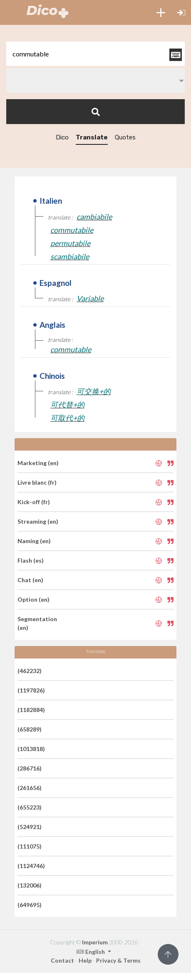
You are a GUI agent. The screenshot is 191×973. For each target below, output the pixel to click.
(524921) (29, 826)
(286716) (29, 768)
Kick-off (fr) (33, 501)
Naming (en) (34, 540)
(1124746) (31, 865)
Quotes (125, 137)
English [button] (91, 951)
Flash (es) (30, 560)
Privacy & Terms (118, 960)
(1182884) (31, 709)
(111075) (29, 846)
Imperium (95, 942)
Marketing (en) (38, 462)
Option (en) (33, 599)
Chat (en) (30, 579)
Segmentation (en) (37, 623)
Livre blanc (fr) (37, 482)
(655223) (29, 807)
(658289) (29, 729)
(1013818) (31, 748)
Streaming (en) (37, 521)
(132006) (29, 885)
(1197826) (31, 690)
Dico (62, 137)
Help (85, 960)
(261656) (29, 787)
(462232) (29, 670)
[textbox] (95, 53)
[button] (161, 12)
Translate (92, 137)
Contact (62, 960)
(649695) (29, 904)
